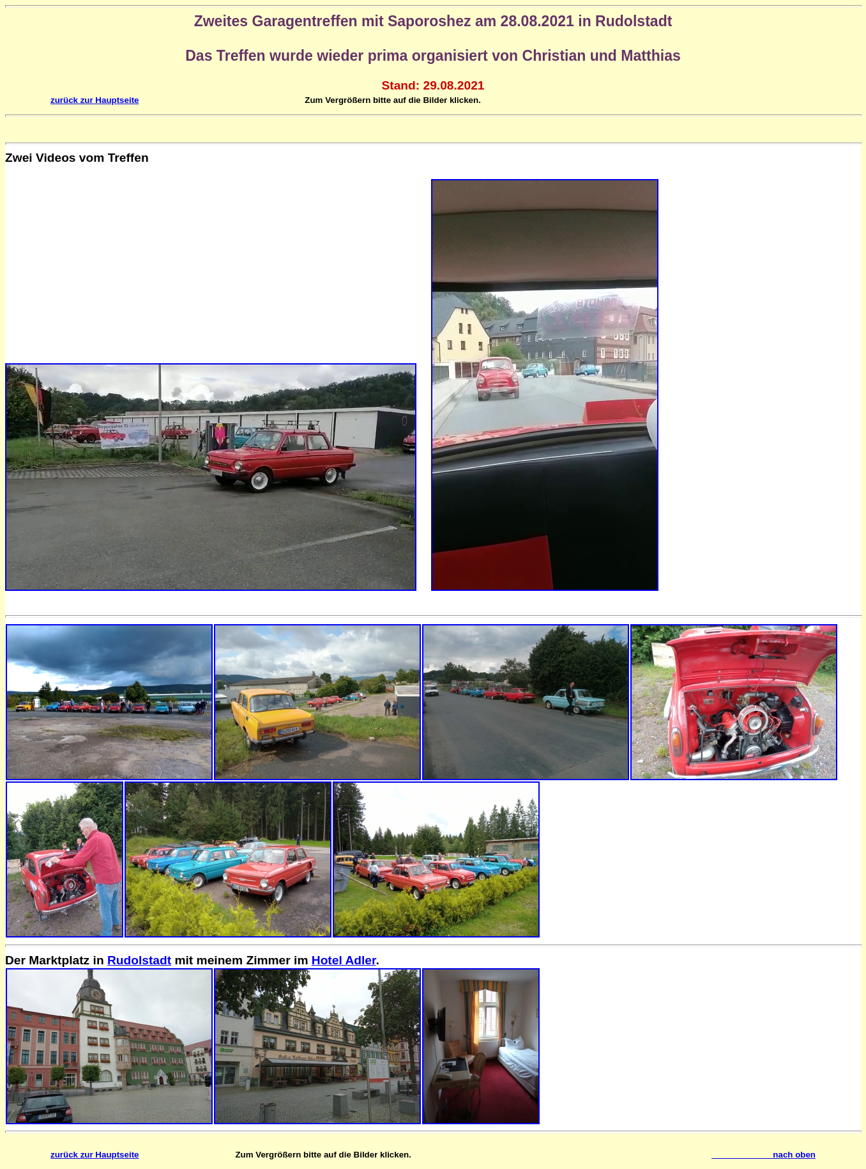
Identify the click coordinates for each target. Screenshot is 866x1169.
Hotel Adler (344, 960)
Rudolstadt (139, 960)
